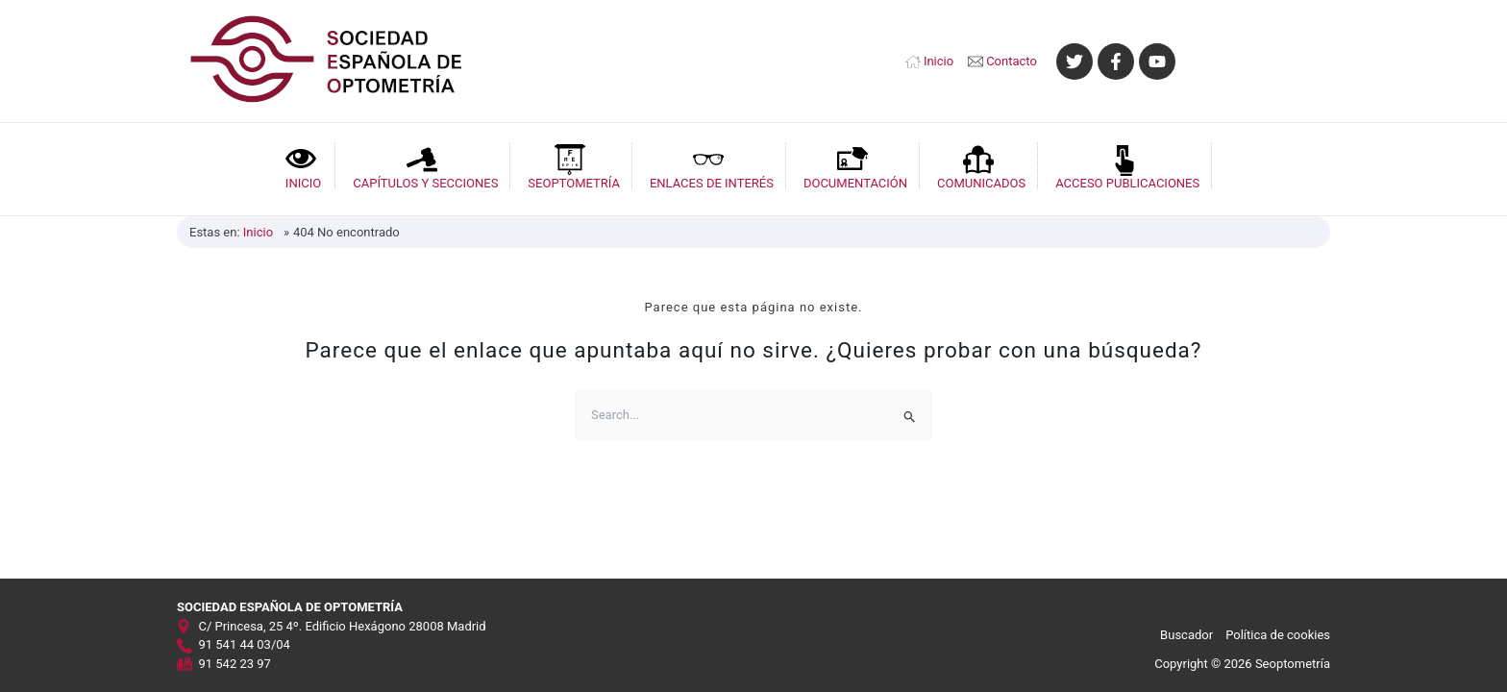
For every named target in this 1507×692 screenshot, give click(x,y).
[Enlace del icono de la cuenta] (1262, 61)
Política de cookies (1277, 635)
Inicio (938, 61)
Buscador (1186, 635)
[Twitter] (1074, 61)
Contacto (1011, 61)
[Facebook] (1116, 61)
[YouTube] (1157, 61)
